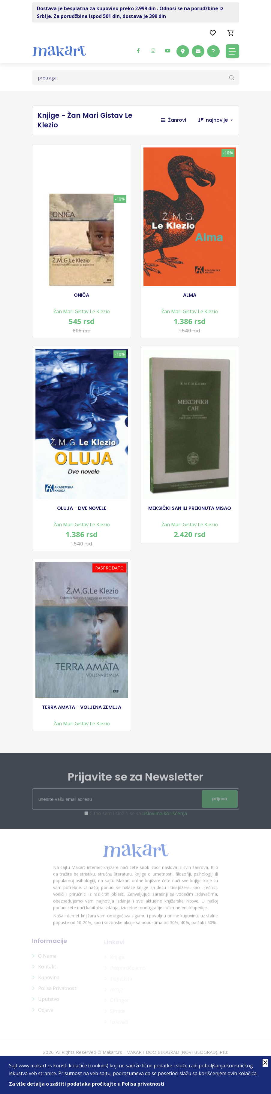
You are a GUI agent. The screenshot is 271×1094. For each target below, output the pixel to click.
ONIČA (81, 295)
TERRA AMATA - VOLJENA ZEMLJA (81, 707)
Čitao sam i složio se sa (138, 816)
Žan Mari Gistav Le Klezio (81, 311)
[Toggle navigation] (232, 51)
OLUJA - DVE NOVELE (81, 508)
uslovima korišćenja (164, 816)
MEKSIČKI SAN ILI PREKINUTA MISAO (189, 508)
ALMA (189, 295)
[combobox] (222, 120)
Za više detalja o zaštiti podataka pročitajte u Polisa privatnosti (86, 1084)
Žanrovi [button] (173, 120)
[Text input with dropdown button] (135, 77)
